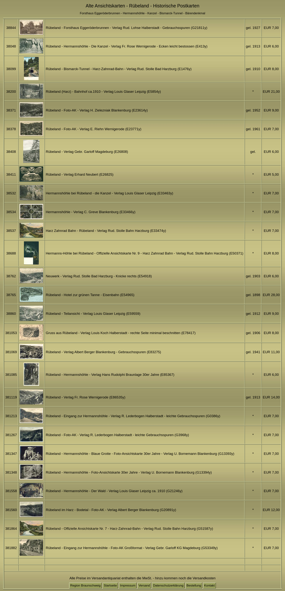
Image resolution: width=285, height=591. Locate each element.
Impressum (127, 585)
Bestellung (194, 585)
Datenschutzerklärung (168, 585)
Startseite (110, 585)
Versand (144, 585)
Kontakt (209, 585)
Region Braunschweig (85, 585)
